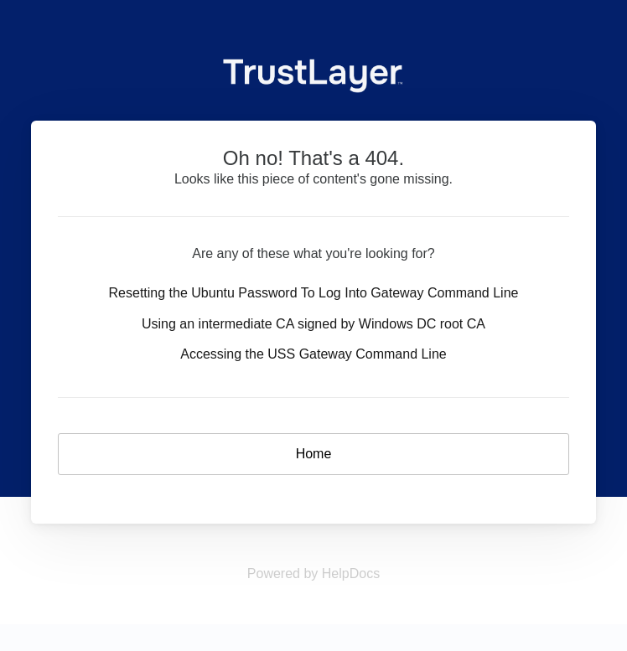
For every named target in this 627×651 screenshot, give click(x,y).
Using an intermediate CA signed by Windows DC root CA (313, 324)
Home (314, 454)
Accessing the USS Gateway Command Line (313, 354)
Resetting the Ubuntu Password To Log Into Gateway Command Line (314, 293)
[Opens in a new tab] (313, 573)
